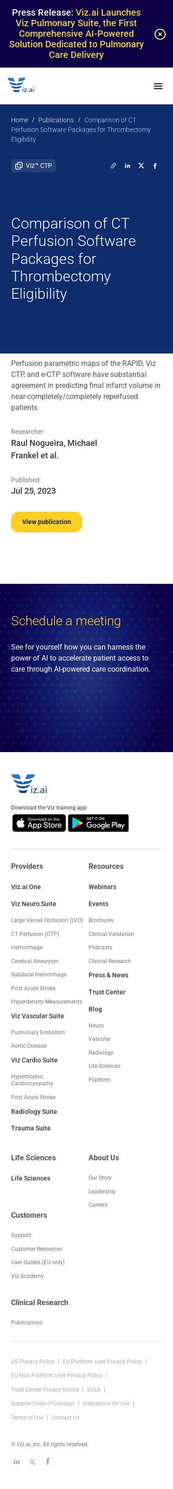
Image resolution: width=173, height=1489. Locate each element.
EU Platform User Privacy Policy (103, 1361)
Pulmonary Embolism (38, 1032)
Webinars (102, 886)
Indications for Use (107, 1403)
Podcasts (100, 947)
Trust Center (107, 992)
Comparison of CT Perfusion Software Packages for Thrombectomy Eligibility (81, 129)
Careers (98, 1205)
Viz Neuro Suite (33, 903)
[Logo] (30, 86)
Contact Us (65, 1418)
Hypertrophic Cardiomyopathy (32, 1080)
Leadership (102, 1191)
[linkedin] (127, 165)
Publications (56, 120)
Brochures (101, 920)
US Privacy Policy (33, 1361)
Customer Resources (36, 1249)
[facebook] (155, 165)
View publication (46, 521)
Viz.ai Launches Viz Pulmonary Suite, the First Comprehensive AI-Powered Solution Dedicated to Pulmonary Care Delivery (76, 33)
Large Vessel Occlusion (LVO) (47, 920)
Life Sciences (30, 1178)
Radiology (101, 1053)
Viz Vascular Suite (37, 1016)
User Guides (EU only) (38, 1262)
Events (98, 903)
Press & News (108, 975)
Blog (95, 1009)
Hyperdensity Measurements (46, 1001)
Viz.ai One (26, 886)
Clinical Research (110, 961)
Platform (100, 1080)
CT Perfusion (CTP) (35, 934)
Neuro (96, 1025)
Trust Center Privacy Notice (45, 1389)
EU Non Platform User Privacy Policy (57, 1375)
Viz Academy (27, 1276)
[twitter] (113, 165)
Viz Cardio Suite (34, 1060)
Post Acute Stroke (33, 988)
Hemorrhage (26, 947)
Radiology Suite (34, 1111)
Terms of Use (28, 1418)
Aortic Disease (29, 1046)
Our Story (100, 1178)
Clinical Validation (111, 934)
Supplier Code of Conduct (43, 1403)
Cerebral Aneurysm (35, 961)
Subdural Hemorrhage (38, 974)
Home (19, 120)
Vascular (100, 1039)
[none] (160, 34)
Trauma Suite (31, 1128)
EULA (94, 1389)
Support (21, 1235)
